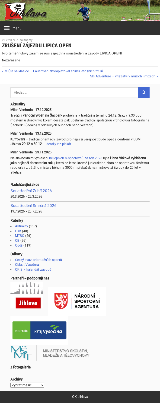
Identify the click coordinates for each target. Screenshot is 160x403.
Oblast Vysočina (27, 265)
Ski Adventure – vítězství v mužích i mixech (122, 76)
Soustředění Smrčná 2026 (33, 205)
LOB (18, 231)
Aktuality (21, 226)
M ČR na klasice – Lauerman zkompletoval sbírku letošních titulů (53, 71)
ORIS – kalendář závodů (33, 269)
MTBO (19, 236)
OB (17, 240)
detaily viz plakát (58, 144)
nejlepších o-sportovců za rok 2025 (75, 158)
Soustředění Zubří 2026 (31, 190)
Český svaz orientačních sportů (38, 260)
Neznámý (26, 40)
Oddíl (18, 245)
